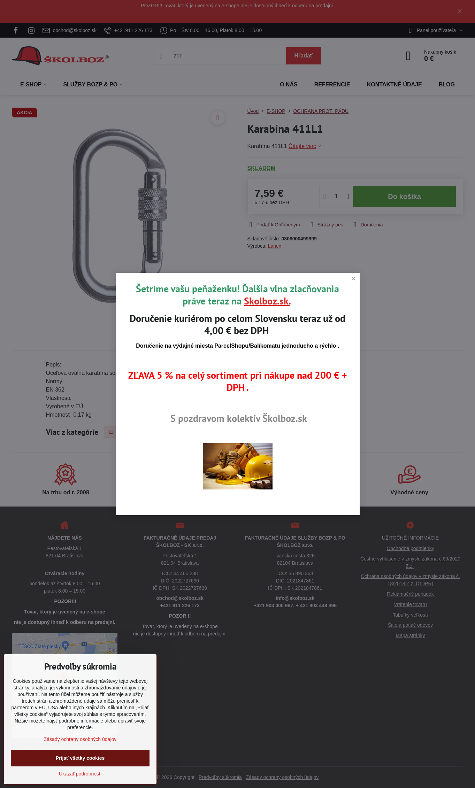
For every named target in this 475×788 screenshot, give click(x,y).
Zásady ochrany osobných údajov (80, 739)
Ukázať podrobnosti (80, 774)
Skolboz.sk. (267, 300)
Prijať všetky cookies (80, 758)
